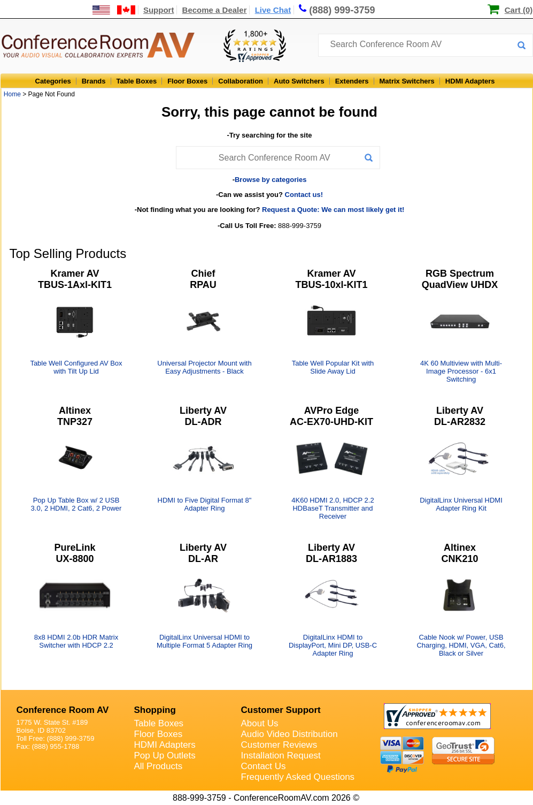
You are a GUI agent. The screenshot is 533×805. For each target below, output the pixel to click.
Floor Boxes (187, 81)
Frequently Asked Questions (298, 777)
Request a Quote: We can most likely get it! (333, 210)
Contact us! (304, 195)
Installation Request (281, 755)
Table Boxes (137, 81)
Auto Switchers (299, 81)
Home (12, 94)
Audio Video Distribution (289, 734)
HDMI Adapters (470, 81)
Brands (94, 81)
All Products (158, 766)
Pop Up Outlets (165, 755)
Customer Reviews (279, 745)
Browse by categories (270, 180)
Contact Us (263, 766)
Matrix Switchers (407, 81)
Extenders (352, 81)
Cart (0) (519, 9)
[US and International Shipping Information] (114, 9)
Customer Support (281, 710)
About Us (260, 723)
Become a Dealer (214, 9)
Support (158, 9)
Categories (53, 81)
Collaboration (240, 81)
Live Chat (273, 9)
